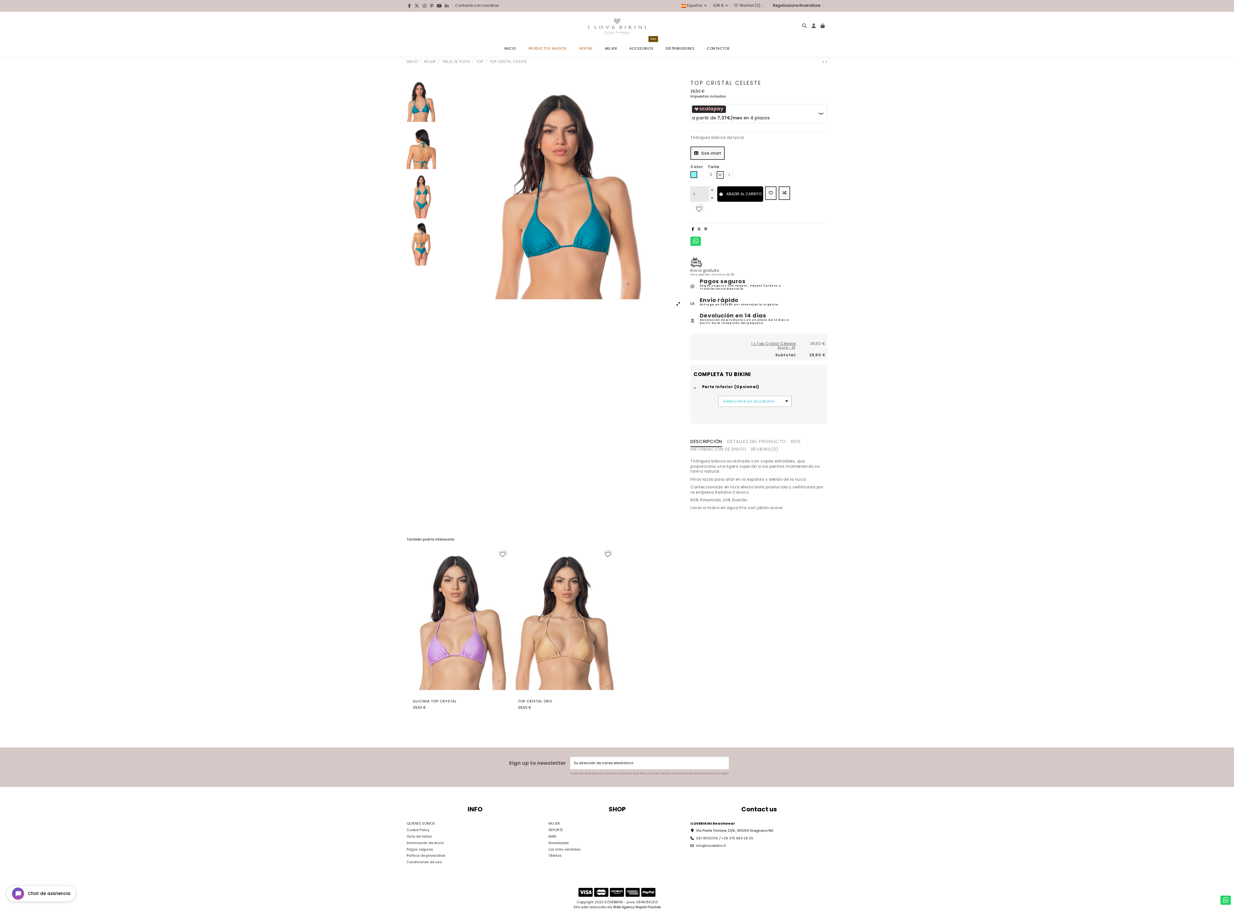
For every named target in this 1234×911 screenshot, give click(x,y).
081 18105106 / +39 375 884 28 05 (724, 838)
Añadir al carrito (740, 194)
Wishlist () (747, 5)
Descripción (706, 442)
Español (694, 5)
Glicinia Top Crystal (435, 701)
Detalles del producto (756, 442)
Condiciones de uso (424, 861)
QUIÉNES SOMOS (421, 823)
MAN (552, 836)
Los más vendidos (565, 849)
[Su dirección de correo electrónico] (644, 763)
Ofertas (555, 855)
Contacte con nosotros (477, 5)
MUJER (554, 823)
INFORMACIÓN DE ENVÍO (718, 449)
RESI (795, 442)
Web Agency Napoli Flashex (637, 907)
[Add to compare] (784, 193)
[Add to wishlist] (770, 193)
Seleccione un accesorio (748, 401)
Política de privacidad (426, 855)
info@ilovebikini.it (711, 845)
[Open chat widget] (41, 893)
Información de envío (425, 842)
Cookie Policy (418, 829)
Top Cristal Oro (535, 701)
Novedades (559, 842)
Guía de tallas (419, 836)
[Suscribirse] (723, 763)
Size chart (707, 153)
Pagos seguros (420, 849)
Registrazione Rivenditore (796, 5)
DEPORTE (556, 829)
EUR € (720, 5)
